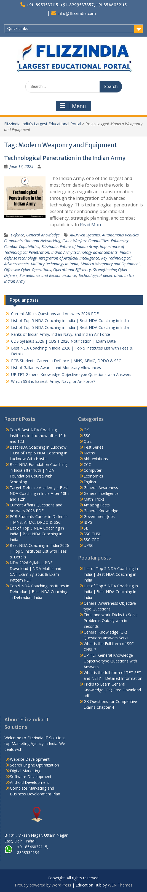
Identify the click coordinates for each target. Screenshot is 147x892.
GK (86, 429)
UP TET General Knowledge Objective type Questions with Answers (71, 374)
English (90, 481)
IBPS (88, 522)
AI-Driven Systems (85, 235)
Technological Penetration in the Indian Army (64, 157)
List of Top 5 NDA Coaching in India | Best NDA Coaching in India (70, 320)
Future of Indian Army (79, 246)
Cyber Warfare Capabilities (85, 240)
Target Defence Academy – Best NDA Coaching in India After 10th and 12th (39, 493)
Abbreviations (96, 458)
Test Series (93, 447)
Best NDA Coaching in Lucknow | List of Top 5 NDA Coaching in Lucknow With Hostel (38, 452)
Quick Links (17, 28)
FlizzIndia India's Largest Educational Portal (42, 123)
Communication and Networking (32, 240)
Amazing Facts (97, 505)
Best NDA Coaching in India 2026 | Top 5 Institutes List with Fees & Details (39, 551)
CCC (87, 464)
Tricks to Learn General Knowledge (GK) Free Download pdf (112, 689)
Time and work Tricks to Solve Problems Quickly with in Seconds (111, 620)
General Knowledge (43, 235)
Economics (93, 476)
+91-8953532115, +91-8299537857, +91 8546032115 (76, 4)
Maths (89, 452)
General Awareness (101, 487)
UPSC (88, 545)
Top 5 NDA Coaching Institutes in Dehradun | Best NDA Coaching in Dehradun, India (39, 591)
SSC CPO (92, 539)
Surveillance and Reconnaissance (48, 275)
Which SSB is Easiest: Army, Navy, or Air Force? (53, 381)
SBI (87, 528)
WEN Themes (120, 885)
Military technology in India (54, 263)
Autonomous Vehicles (120, 235)
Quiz (88, 441)
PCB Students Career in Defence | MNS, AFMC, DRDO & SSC (66, 360)
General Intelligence (101, 493)
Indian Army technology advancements (84, 252)
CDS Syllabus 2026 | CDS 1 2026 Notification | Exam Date (63, 341)
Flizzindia (49, 246)
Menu (73, 106)
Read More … (93, 225)
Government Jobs (99, 516)
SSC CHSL (92, 533)
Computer (92, 470)
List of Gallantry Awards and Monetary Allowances (56, 367)
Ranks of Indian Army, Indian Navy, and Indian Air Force (60, 334)
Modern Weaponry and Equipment (110, 263)
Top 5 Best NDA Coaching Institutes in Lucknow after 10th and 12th (38, 435)
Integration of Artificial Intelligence (69, 258)
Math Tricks (94, 499)
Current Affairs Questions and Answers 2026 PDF (55, 313)
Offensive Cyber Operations (27, 269)
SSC (87, 435)
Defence (17, 235)
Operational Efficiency (72, 269)
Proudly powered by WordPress (43, 885)
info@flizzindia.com (76, 13)
